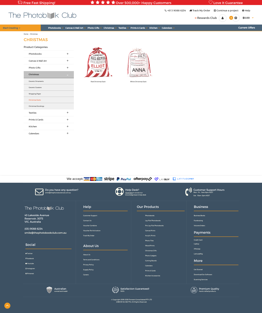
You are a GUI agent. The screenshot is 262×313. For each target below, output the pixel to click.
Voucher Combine (90, 225)
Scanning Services (201, 279)
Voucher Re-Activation (91, 230)
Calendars (149, 266)
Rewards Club (206, 17)
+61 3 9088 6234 (175, 10)
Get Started (198, 269)
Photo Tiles (149, 241)
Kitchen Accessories (152, 276)
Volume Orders (199, 225)
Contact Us (87, 220)
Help (246, 10)
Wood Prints (150, 246)
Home (26, 34)
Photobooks (149, 215)
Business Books (199, 215)
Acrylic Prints (150, 236)
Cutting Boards (151, 261)
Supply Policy (88, 270)
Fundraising (198, 220)
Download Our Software (203, 274)
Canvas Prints (150, 230)
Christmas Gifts (151, 251)
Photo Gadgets (150, 256)
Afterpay (197, 249)
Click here (129, 193)
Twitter (29, 253)
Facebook (29, 258)
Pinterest (29, 273)
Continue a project (226, 10)
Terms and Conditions (91, 260)
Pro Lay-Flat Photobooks (154, 225)
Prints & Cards (150, 271)
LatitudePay (198, 254)
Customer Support (90, 215)
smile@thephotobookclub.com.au (58, 193)
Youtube (29, 263)
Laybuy (196, 244)
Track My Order (199, 10)
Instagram (30, 268)
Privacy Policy (88, 265)
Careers (86, 275)
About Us (86, 255)
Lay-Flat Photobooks (153, 220)
